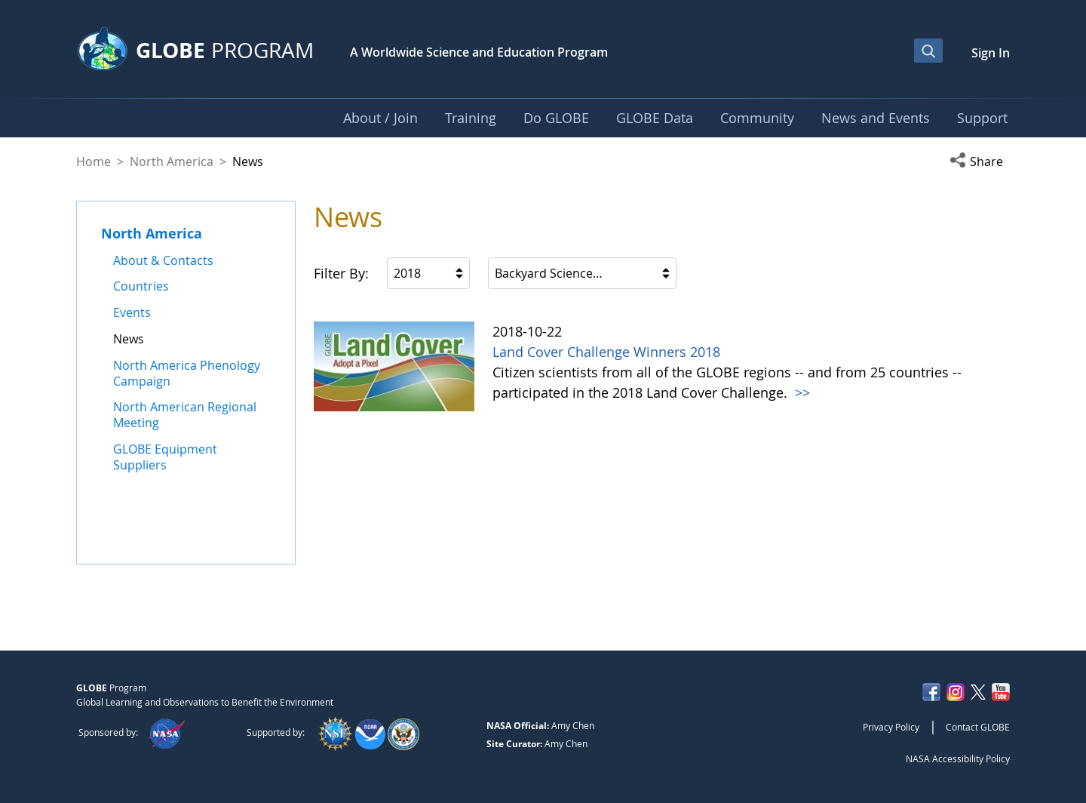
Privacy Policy (891, 727)
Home (93, 161)
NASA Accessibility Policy (958, 758)
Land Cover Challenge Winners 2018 (606, 352)
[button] (979, 161)
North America (171, 161)
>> (800, 392)
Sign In (990, 53)
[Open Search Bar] (928, 50)
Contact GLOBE (978, 727)
